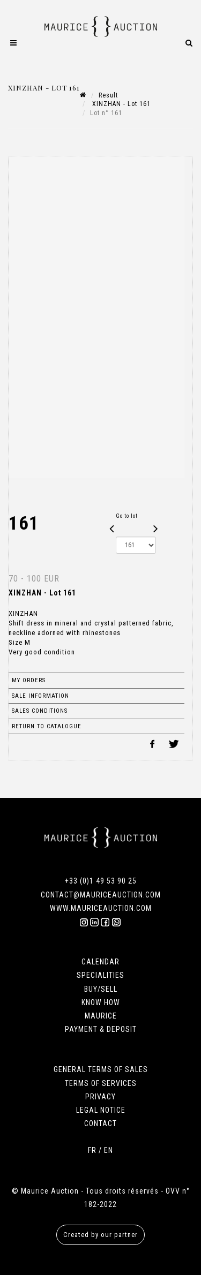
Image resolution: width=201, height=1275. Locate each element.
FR (92, 1150)
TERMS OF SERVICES (101, 1083)
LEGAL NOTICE (100, 1110)
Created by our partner (100, 1235)
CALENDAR (100, 961)
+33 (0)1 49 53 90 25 (101, 881)
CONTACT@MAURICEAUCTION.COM (101, 895)
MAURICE (101, 1016)
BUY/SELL (100, 989)
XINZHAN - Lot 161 (120, 104)
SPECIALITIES (100, 975)
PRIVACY (100, 1096)
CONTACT (100, 1123)
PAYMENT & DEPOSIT (101, 1029)
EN (108, 1150)
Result (108, 95)
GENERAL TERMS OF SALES (101, 1069)
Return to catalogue (46, 726)
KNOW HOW (100, 1002)
